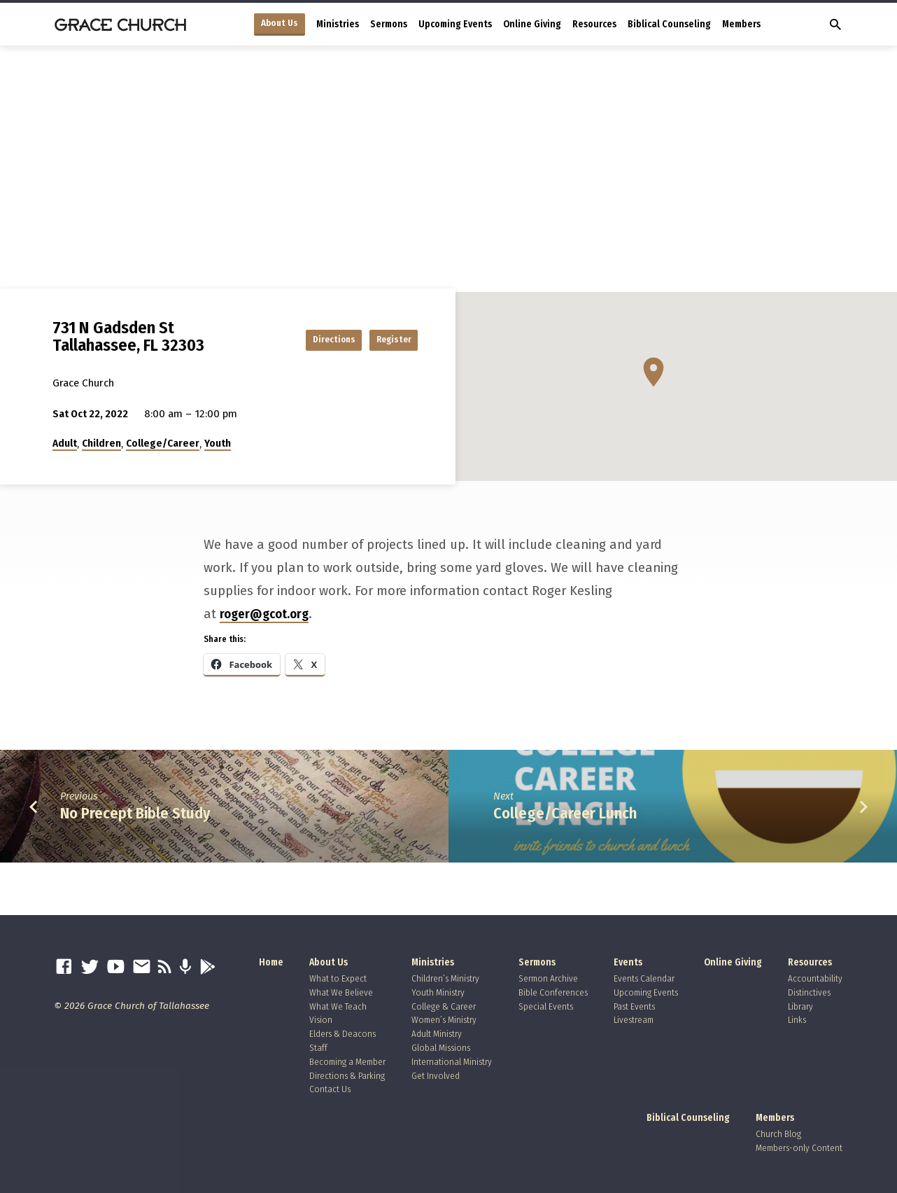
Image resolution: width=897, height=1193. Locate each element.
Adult (64, 443)
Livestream (634, 1019)
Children (101, 443)
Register (383, 339)
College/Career (162, 443)
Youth (217, 443)
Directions (304, 339)
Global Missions (440, 1047)
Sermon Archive (548, 978)
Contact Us (330, 1089)
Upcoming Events (455, 24)
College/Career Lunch (565, 813)
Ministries (337, 24)
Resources (594, 24)
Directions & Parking (347, 1075)
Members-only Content (799, 1148)
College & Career (443, 1006)
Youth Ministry (438, 992)
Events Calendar (644, 978)
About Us (279, 23)
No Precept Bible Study (135, 813)
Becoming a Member (347, 1061)
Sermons (388, 24)
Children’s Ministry (445, 978)
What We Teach (338, 1006)
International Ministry (451, 1061)
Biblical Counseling (669, 24)
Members (741, 24)
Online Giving (532, 24)
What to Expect (338, 978)
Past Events (634, 1006)
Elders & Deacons (342, 1033)
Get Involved (435, 1075)
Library (800, 1006)
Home (271, 962)
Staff (318, 1047)
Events (628, 962)
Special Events (545, 1006)
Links (797, 1019)
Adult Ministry (436, 1033)
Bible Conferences (553, 992)
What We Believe (341, 992)
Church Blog (778, 1134)
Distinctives (809, 992)
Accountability (815, 978)
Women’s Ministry (443, 1019)
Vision (320, 1019)
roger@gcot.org (264, 614)
